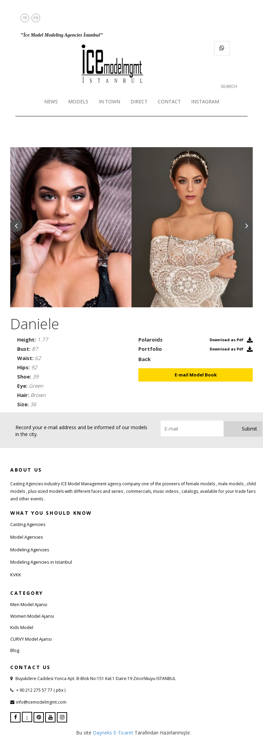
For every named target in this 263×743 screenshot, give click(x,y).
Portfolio (150, 348)
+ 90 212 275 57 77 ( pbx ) (40, 690)
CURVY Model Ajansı (31, 639)
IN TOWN (109, 101)
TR (25, 17)
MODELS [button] (78, 101)
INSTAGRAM (205, 101)
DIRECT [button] (139, 101)
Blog (14, 650)
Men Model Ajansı (28, 604)
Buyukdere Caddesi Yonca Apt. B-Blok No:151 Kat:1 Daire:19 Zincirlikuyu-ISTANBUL (95, 678)
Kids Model (21, 627)
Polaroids (150, 339)
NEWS (51, 101)
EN (36, 17)
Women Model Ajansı (32, 616)
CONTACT (169, 101)
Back (144, 359)
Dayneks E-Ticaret (113, 732)
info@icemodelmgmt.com (41, 702)
